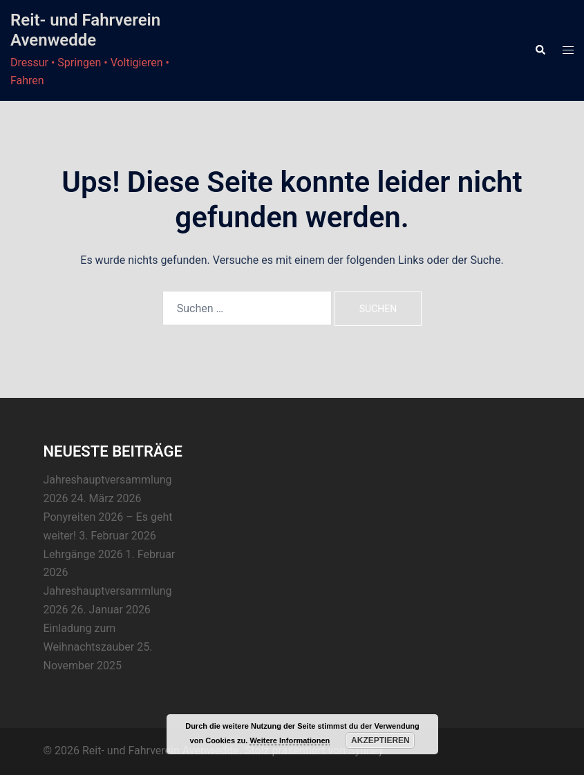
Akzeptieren (380, 740)
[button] (539, 50)
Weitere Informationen (289, 740)
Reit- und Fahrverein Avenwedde (85, 30)
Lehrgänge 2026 (83, 554)
